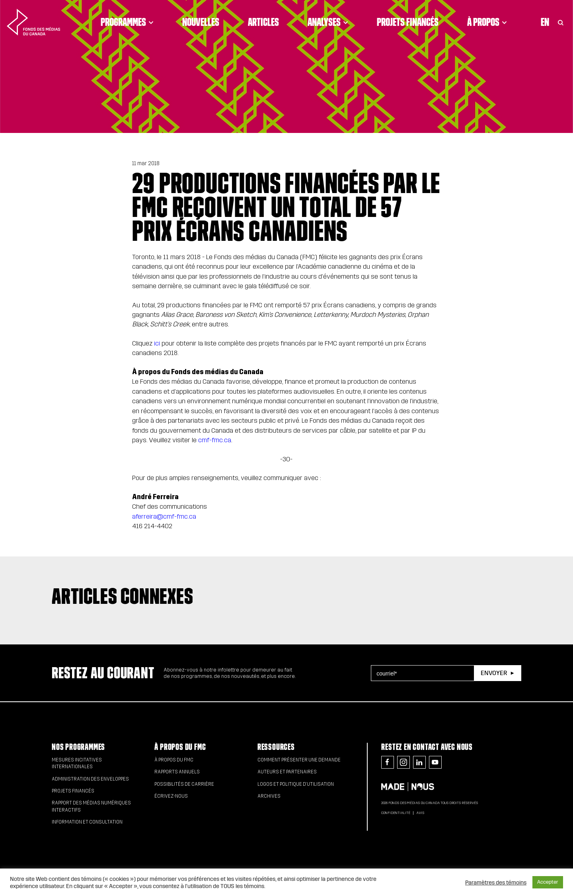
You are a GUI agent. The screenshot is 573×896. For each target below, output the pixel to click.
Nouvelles (200, 22)
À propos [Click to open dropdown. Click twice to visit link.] (487, 22)
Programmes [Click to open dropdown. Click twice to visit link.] (127, 22)
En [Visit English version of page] (545, 22)
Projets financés (408, 22)
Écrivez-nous (171, 796)
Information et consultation (87, 822)
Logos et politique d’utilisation (295, 784)
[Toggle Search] (560, 22)
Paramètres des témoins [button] (495, 882)
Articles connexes (122, 595)
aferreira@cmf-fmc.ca (164, 516)
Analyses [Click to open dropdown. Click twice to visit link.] (328, 22)
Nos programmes (78, 747)
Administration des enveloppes (90, 779)
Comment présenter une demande (299, 760)
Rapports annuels (177, 772)
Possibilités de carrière (184, 784)
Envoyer (494, 673)
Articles (263, 22)
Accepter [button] (547, 882)
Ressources (276, 747)
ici (157, 343)
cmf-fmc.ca (214, 440)
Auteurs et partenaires (287, 772)
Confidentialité (395, 813)
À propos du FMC (180, 747)
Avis (420, 813)
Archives (269, 796)
